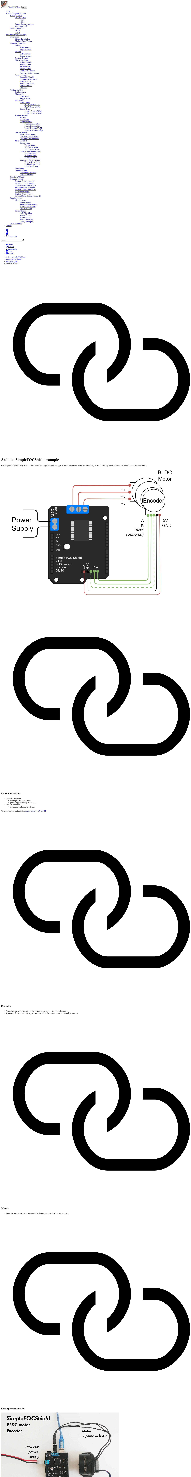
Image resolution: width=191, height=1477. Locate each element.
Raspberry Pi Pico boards (29, 73)
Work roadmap (16, 224)
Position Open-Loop (32, 164)
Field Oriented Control (28, 204)
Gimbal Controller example (25, 185)
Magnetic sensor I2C (32, 126)
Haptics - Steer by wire (23, 194)
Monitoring (19, 168)
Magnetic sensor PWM (33, 128)
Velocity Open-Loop (32, 162)
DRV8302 (23, 88)
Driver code (19, 100)
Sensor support (25, 217)
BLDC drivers (25, 54)
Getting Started (16, 16)
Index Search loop (31, 166)
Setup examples (21, 75)
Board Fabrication (17, 28)
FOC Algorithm (26, 213)
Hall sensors (24, 120)
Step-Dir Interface (26, 175)
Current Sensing (21, 132)
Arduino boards (26, 62)
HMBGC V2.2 (25, 81)
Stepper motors (25, 50)
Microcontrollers (21, 60)
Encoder (23, 117)
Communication (21, 171)
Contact (9, 226)
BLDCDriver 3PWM (32, 105)
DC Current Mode (31, 147)
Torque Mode (25, 143)
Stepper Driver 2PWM (33, 113)
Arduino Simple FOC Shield (35, 811)
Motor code (19, 94)
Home (8, 11)
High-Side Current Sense (29, 139)
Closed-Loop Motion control (30, 151)
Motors (17, 45)
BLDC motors (25, 47)
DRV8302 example (22, 192)
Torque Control (30, 154)
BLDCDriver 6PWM (32, 107)
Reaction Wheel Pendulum (25, 187)
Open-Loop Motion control (30, 160)
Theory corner (20, 200)
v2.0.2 (22, 22)
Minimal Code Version (23, 41)
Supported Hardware (18, 43)
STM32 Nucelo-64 (27, 84)
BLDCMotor (25, 96)
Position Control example (24, 181)
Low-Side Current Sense (29, 137)
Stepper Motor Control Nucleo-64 (28, 196)
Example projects (17, 179)
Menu (24, 7)
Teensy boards (25, 69)
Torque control (25, 202)
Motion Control (21, 141)
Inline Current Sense (27, 134)
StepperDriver (25, 109)
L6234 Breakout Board (28, 79)
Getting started (20, 92)
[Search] (11, 240)
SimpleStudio (17, 177)
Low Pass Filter (26, 209)
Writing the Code (16, 90)
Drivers (18, 52)
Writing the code (21, 26)
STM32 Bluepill (26, 86)
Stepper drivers (25, 56)
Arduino (16, 13)
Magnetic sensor (26, 122)
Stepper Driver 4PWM (33, 111)
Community (11, 236)
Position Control (30, 158)
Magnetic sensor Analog (33, 130)
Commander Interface (28, 173)
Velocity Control (30, 156)
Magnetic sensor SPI (32, 124)
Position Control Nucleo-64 (25, 190)
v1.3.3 (22, 20)
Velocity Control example (24, 183)
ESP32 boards (25, 67)
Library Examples (26, 221)
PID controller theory (28, 207)
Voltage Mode (29, 145)
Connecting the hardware (24, 24)
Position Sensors (21, 58)
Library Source (20, 211)
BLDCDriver (25, 103)
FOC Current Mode (31, 149)
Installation (14, 37)
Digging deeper (16, 198)
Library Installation (22, 39)
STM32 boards (25, 64)
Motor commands (26, 219)
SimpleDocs (14, 7)
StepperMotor (25, 98)
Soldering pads (20, 18)
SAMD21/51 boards (27, 71)
